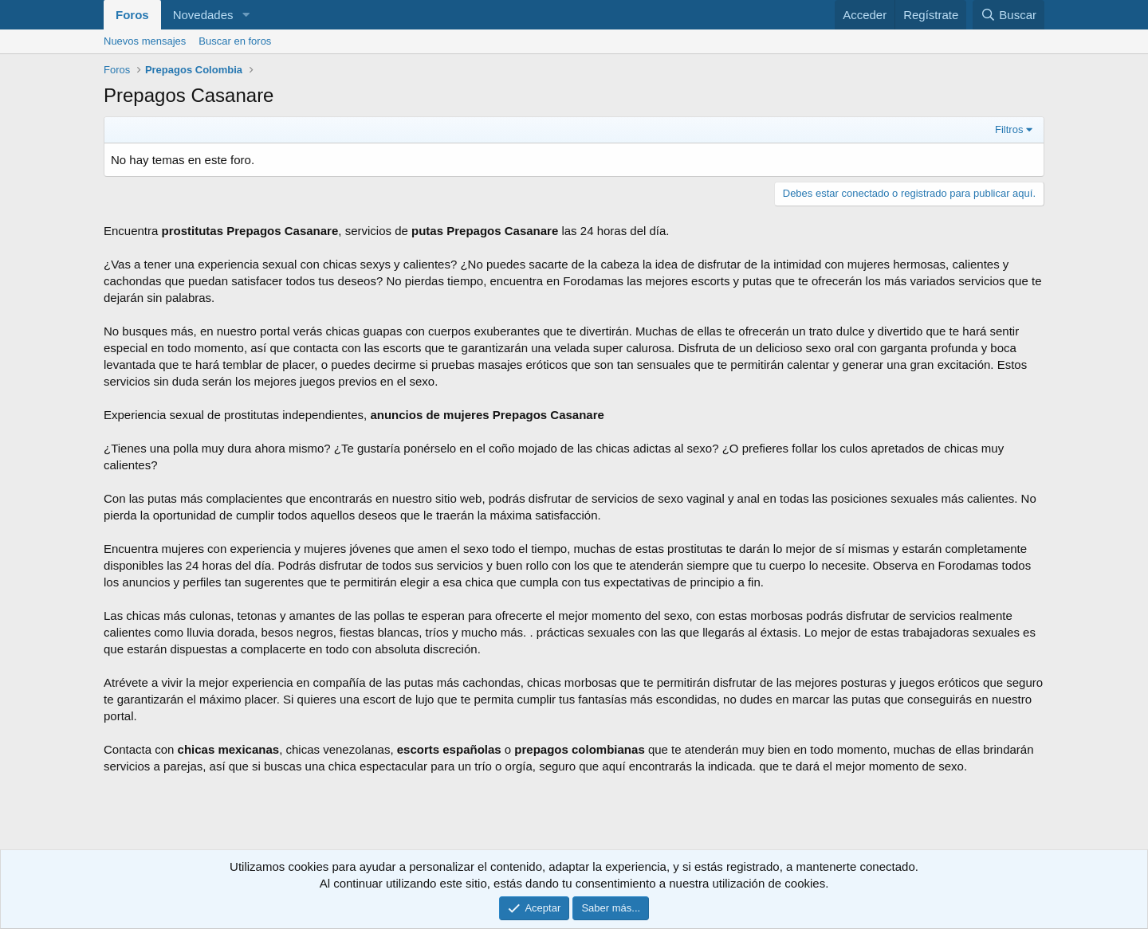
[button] (245, 14)
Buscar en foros (235, 41)
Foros (132, 15)
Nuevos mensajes (145, 41)
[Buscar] (1008, 14)
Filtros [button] (1009, 129)
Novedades (203, 15)
